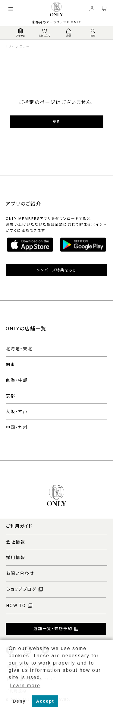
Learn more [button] (25, 685)
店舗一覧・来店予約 (52, 628)
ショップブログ (21, 589)
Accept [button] (45, 701)
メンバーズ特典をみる (57, 270)
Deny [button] (19, 701)
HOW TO (16, 605)
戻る (56, 122)
